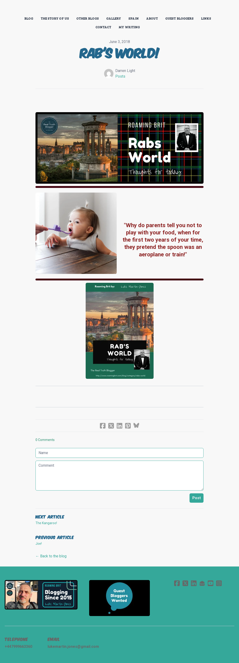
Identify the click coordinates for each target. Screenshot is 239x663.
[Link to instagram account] (219, 583)
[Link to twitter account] (185, 583)
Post (196, 498)
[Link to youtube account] (210, 583)
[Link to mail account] (202, 583)
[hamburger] (15, 7)
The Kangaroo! (46, 523)
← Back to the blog (51, 556)
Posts (120, 76)
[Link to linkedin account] (194, 583)
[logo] (119, 8)
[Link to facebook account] (177, 583)
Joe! (38, 543)
